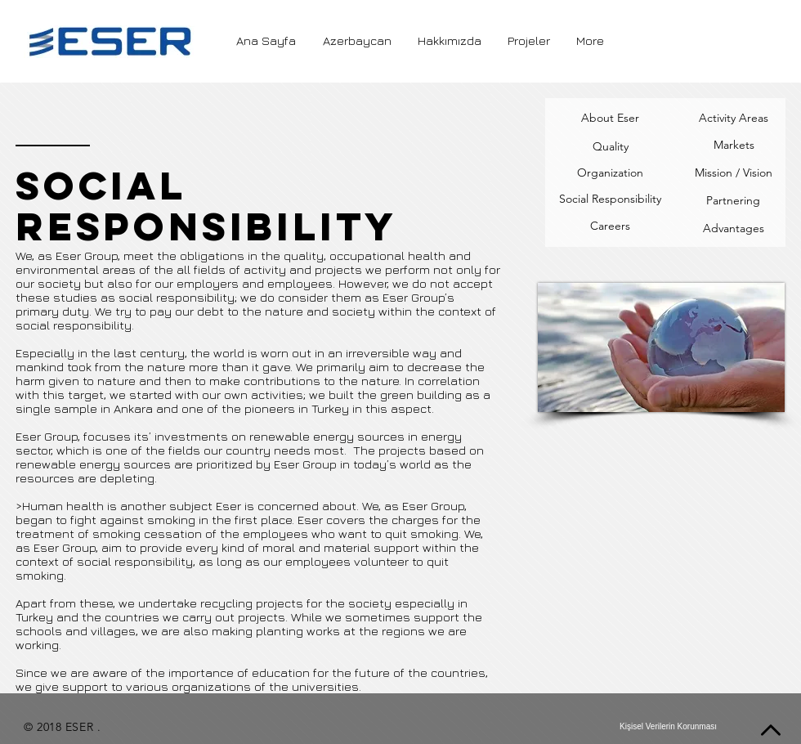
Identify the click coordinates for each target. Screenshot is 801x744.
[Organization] (610, 173)
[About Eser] (609, 118)
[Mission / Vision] (733, 173)
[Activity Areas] (733, 118)
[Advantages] (733, 229)
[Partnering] (733, 201)
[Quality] (610, 146)
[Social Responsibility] (610, 199)
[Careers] (610, 226)
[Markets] (733, 145)
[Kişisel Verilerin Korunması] (668, 726)
